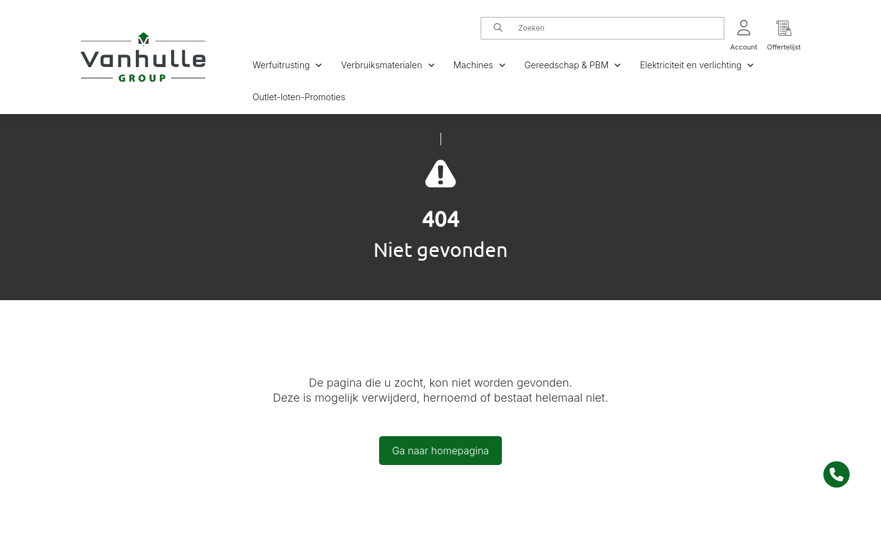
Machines (480, 65)
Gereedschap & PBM (572, 65)
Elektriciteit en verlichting (697, 65)
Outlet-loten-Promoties (299, 96)
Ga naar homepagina (440, 450)
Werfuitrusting (287, 65)
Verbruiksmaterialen (387, 65)
